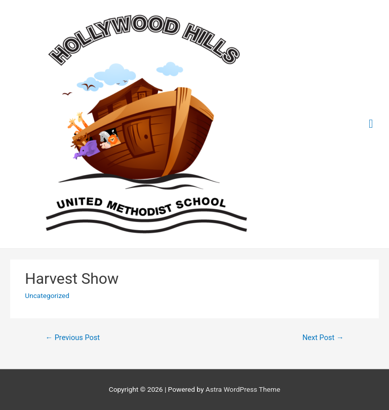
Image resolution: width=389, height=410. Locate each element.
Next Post (323, 337)
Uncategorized (47, 295)
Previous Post (72, 337)
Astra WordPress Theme (243, 389)
